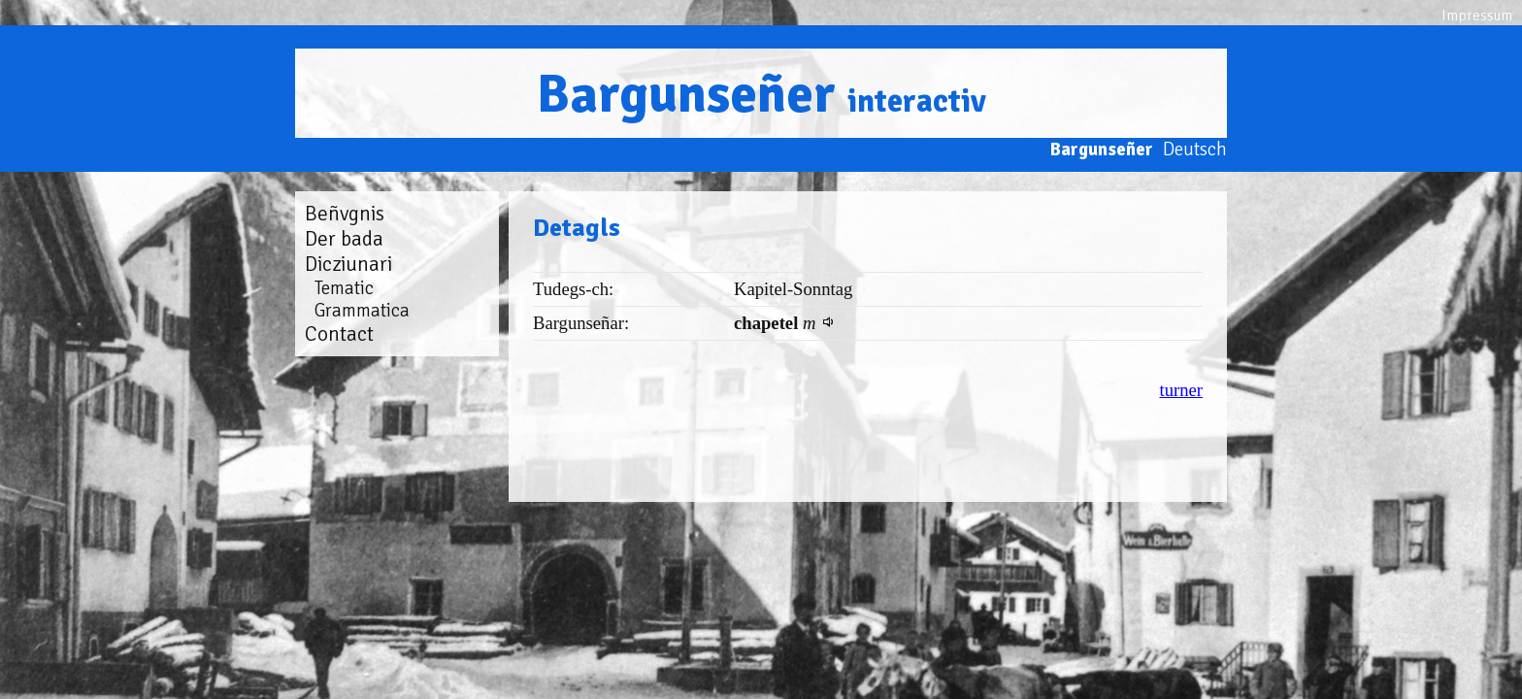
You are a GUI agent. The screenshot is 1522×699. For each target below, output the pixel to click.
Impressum (1476, 15)
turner (1181, 390)
